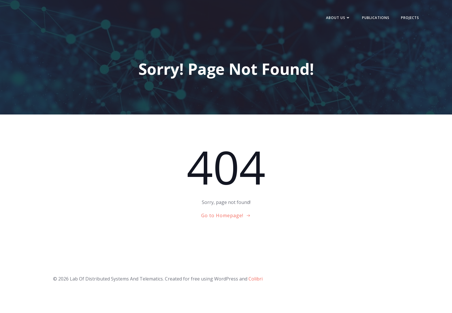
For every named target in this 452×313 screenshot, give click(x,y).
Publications (375, 17)
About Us (338, 17)
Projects (410, 17)
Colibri (255, 279)
